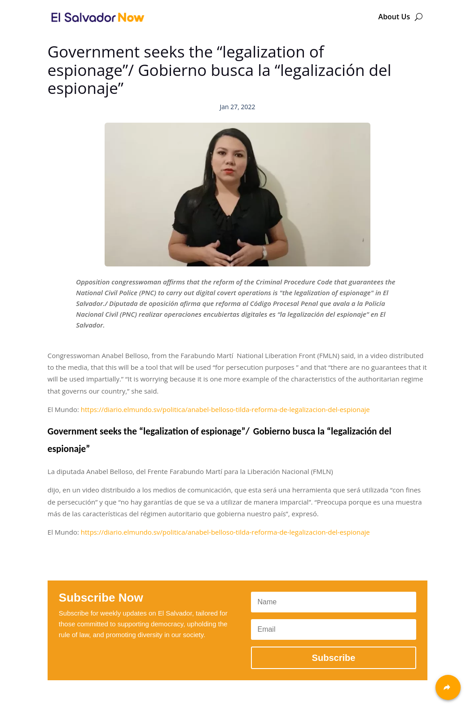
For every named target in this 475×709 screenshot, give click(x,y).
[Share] (448, 687)
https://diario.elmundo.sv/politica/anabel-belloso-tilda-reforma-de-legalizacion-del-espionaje (225, 409)
